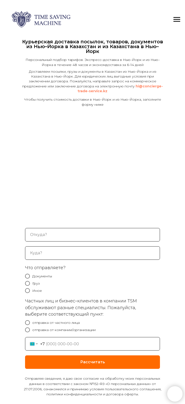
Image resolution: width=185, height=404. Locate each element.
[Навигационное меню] (176, 19)
